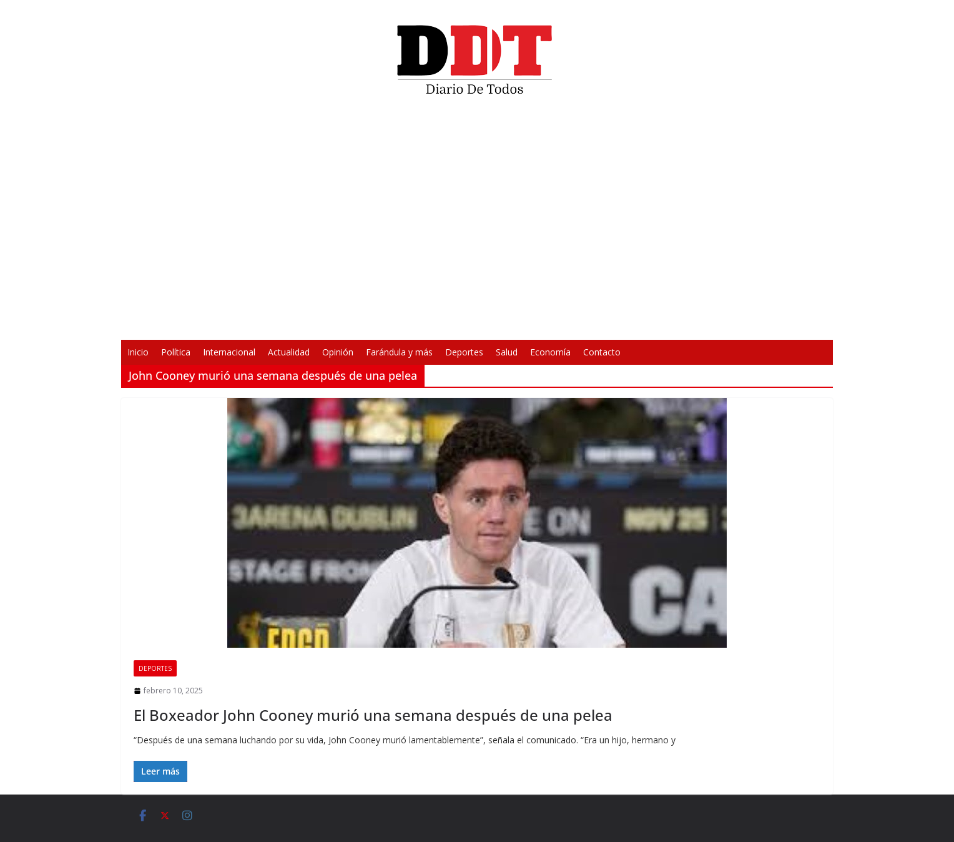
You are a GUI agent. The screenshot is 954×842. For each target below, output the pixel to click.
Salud (507, 352)
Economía (550, 352)
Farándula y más (399, 352)
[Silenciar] (640, 322)
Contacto (602, 352)
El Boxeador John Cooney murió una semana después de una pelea (373, 715)
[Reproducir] (293, 322)
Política (175, 352)
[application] (477, 222)
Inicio (138, 352)
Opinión (337, 352)
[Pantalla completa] (660, 322)
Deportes (464, 352)
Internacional (229, 352)
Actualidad (289, 352)
